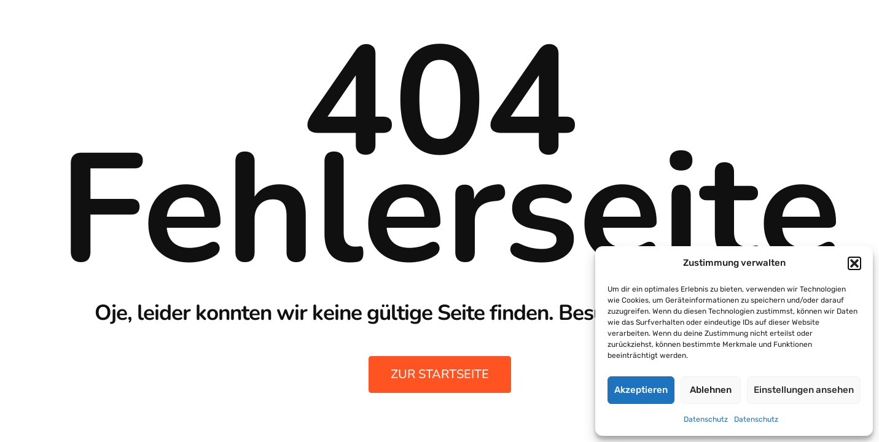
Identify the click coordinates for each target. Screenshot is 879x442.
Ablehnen (711, 389)
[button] (854, 263)
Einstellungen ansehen (804, 389)
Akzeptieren (641, 389)
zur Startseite (440, 374)
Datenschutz (706, 419)
